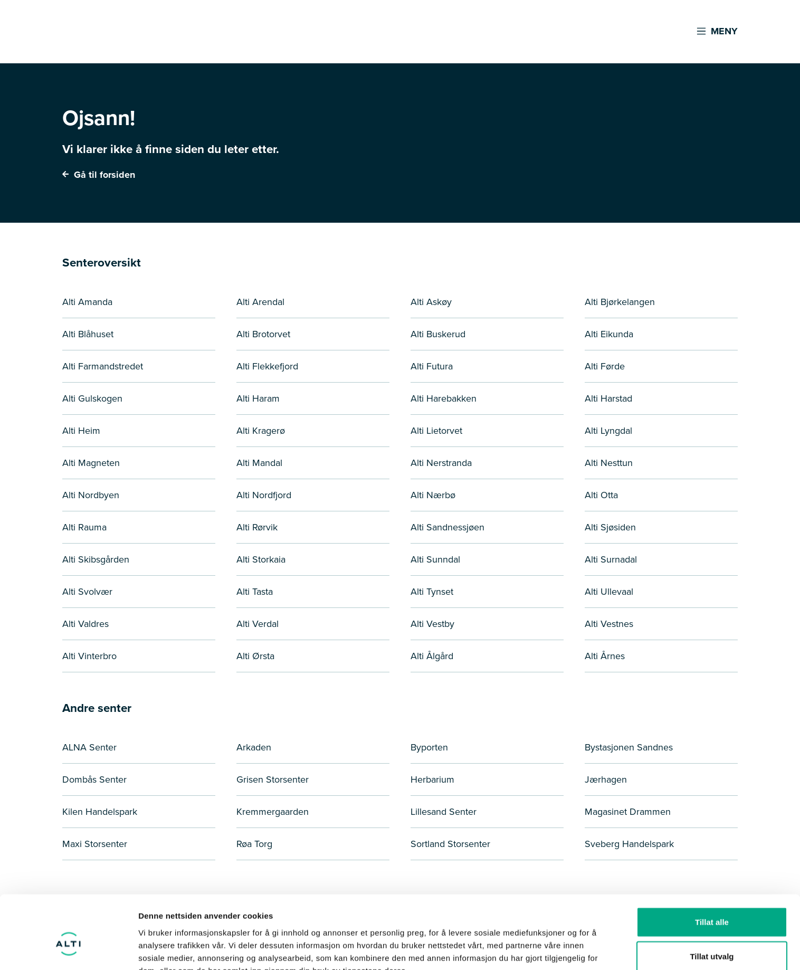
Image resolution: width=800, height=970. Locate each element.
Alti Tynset (432, 591)
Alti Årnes (605, 656)
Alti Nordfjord (263, 495)
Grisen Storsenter (272, 779)
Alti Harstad (608, 398)
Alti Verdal (257, 624)
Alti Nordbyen (90, 495)
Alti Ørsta (255, 656)
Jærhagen (606, 779)
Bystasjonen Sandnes (629, 747)
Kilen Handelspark (99, 812)
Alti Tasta (254, 591)
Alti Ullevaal (609, 591)
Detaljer (562, 949)
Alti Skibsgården (95, 559)
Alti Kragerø (260, 431)
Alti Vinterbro (89, 656)
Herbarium (432, 779)
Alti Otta (601, 495)
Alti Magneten (91, 463)
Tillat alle (712, 866)
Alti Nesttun (609, 463)
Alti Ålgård (432, 656)
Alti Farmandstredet (102, 366)
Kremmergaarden (272, 812)
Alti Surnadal (611, 559)
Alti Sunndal (435, 559)
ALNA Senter (89, 747)
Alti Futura (432, 366)
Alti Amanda (87, 302)
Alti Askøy (431, 302)
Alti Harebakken (444, 398)
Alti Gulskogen (92, 398)
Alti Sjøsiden (610, 527)
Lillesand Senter (444, 812)
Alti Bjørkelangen (620, 302)
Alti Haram (258, 398)
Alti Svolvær (87, 591)
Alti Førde (605, 366)
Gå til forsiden (98, 175)
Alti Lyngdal (608, 431)
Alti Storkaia (260, 559)
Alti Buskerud (438, 334)
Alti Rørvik (257, 527)
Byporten (429, 747)
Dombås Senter (94, 779)
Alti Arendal (260, 302)
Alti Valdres (85, 624)
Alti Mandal (259, 463)
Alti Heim (81, 431)
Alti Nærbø (433, 495)
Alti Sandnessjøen (447, 527)
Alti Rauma (84, 527)
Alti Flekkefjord (267, 366)
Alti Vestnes (609, 624)
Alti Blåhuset (87, 334)
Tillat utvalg (712, 901)
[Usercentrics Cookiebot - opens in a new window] (68, 949)
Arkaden (253, 747)
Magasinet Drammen (628, 812)
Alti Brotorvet (263, 334)
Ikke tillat (712, 935)
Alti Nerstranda (441, 463)
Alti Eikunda (609, 334)
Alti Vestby (432, 624)
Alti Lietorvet (436, 431)
